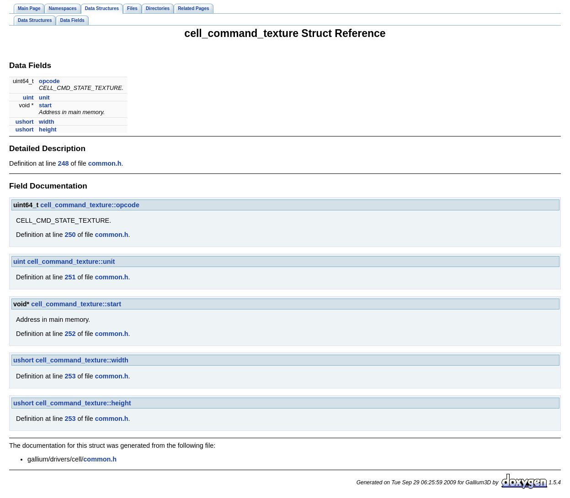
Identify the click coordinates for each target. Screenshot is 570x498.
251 (69, 277)
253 (69, 376)
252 (69, 333)
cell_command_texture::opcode (89, 205)
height (47, 129)
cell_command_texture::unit (71, 261)
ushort (25, 121)
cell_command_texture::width (82, 360)
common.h (105, 163)
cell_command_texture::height (83, 403)
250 (69, 234)
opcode (49, 81)
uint (28, 97)
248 (63, 163)
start (45, 105)
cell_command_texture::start (76, 304)
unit (44, 97)
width (46, 121)
